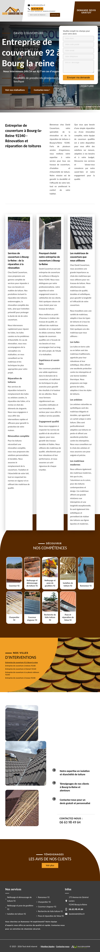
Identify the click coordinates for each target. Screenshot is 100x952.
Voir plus (50, 865)
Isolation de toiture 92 (16, 914)
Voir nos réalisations (15, 90)
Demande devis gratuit (86, 11)
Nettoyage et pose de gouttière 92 (20, 907)
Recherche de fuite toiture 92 (50, 911)
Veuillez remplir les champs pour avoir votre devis (76, 32)
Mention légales (47, 946)
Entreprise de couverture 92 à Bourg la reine (21, 662)
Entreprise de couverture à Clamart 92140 (20, 669)
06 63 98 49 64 (70, 822)
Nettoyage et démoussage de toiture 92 (19, 899)
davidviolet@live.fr (38, 5)
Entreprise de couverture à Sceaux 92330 (20, 678)
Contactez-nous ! (42, 90)
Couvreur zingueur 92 (47, 906)
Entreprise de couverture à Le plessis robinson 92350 (22, 673)
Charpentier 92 (44, 902)
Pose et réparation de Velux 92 (51, 916)
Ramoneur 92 (44, 897)
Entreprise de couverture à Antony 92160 (20, 666)
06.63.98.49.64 (37, 9)
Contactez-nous (62, 946)
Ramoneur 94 (26, 922)
